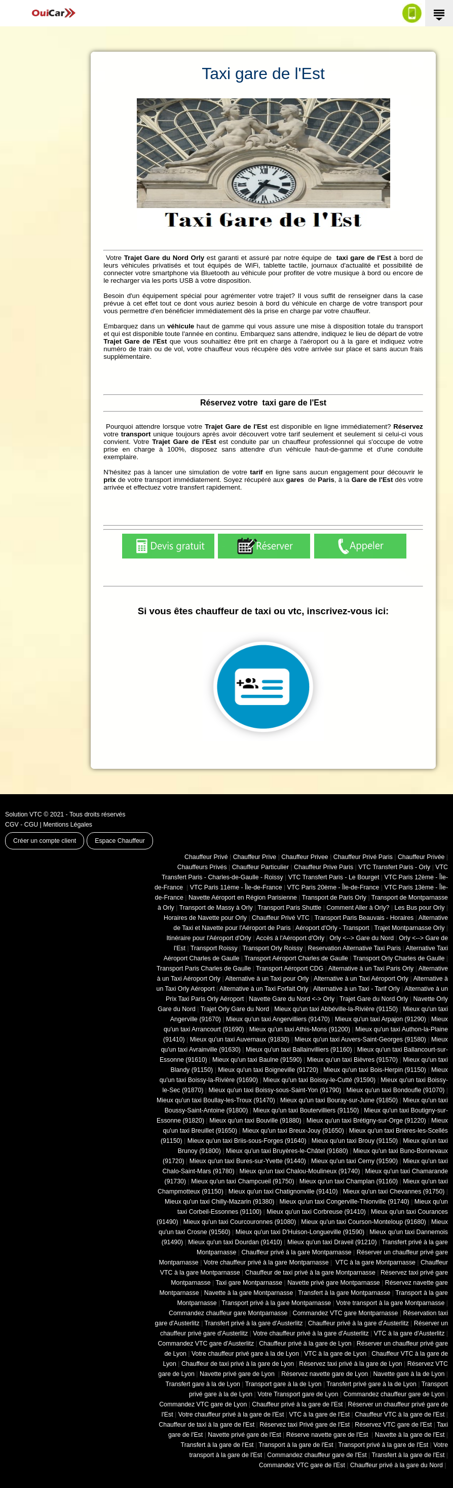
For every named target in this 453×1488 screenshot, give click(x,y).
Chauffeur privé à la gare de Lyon (305, 1343)
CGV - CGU (21, 824)
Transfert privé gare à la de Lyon (371, 1384)
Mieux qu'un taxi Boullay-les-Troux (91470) (216, 1100)
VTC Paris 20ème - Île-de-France (333, 887)
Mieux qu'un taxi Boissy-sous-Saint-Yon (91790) (275, 1090)
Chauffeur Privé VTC (281, 917)
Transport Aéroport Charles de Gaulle (296, 958)
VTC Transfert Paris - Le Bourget (334, 877)
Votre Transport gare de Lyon (297, 1394)
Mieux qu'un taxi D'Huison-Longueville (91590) (300, 1232)
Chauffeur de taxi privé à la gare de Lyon (237, 1363)
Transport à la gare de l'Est (295, 1444)
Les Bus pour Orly (420, 907)
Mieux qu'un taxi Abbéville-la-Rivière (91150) (336, 1009)
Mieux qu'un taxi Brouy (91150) (355, 1140)
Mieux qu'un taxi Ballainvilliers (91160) (299, 1049)
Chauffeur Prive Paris (323, 867)
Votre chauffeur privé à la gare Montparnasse (266, 1262)
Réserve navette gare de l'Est (328, 1434)
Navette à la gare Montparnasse (248, 1292)
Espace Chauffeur (120, 840)
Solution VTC (23, 814)
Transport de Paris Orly (334, 897)
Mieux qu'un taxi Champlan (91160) (348, 1181)
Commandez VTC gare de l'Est (302, 1465)
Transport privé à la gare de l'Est (383, 1444)
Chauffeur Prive (255, 857)
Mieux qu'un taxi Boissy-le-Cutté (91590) (319, 1080)
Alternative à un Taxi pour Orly (267, 978)
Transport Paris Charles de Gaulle (204, 968)
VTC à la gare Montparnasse (375, 1262)
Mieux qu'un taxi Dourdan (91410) (235, 1242)
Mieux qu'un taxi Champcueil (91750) (242, 1181)
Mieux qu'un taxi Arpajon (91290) (380, 1019)
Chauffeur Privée (421, 857)
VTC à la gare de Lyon (335, 1353)
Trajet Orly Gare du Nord (235, 1009)
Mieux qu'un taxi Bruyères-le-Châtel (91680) (287, 1151)
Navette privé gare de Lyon (238, 1374)
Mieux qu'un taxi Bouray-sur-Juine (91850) (339, 1100)
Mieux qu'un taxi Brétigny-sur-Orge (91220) (366, 1120)
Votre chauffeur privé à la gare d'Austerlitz (311, 1333)
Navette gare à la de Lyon (408, 1374)
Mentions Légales (67, 824)
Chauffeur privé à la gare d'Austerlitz (358, 1323)
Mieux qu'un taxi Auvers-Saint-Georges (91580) (360, 1039)
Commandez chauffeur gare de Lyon (394, 1394)
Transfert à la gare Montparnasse (344, 1292)
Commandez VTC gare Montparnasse (345, 1313)
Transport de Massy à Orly (216, 907)
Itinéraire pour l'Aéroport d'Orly (208, 938)
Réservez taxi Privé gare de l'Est (304, 1424)
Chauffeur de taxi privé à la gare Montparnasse (310, 1272)
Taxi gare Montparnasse (248, 1282)
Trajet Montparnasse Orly (409, 928)
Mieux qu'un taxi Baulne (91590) (257, 1059)
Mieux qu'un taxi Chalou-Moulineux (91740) (300, 1171)
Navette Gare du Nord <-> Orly (291, 998)
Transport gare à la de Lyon (283, 1384)
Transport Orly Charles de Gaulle (399, 958)
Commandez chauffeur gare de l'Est (316, 1455)
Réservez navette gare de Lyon (324, 1374)
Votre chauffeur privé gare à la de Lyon (245, 1353)
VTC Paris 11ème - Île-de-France (236, 887)
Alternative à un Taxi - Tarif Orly (356, 988)
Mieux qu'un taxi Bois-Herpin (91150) (374, 1069)
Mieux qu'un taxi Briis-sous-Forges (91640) (247, 1140)
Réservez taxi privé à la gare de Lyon (350, 1363)
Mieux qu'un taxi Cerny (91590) (354, 1161)
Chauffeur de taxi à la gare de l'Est (206, 1424)
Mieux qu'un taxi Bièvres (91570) (352, 1059)
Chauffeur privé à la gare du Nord (396, 1465)
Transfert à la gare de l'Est (217, 1444)
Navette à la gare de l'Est (410, 1434)
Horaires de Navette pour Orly (205, 917)
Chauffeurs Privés (202, 867)
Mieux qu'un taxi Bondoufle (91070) (396, 1090)
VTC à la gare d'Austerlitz (409, 1333)
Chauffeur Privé (206, 857)
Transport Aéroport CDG (289, 968)
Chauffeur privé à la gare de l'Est (297, 1404)
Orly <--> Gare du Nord (361, 938)
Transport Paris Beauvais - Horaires (364, 917)
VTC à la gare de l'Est (319, 1414)
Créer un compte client (44, 840)
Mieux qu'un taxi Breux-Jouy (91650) (293, 1130)
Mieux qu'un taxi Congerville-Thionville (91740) (344, 1201)
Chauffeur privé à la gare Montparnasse (296, 1252)
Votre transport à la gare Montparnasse (390, 1303)
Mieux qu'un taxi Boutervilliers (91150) (306, 1110)
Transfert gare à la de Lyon (203, 1384)
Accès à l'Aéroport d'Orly (290, 938)
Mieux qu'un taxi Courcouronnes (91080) (239, 1221)
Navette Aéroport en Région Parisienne (242, 897)
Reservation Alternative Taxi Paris (354, 948)
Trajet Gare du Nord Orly (373, 998)
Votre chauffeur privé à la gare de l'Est (231, 1414)
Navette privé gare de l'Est (244, 1434)
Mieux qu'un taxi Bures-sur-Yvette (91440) (248, 1161)
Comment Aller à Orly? (357, 907)
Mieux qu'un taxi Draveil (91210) (332, 1242)
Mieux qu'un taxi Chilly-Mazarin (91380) (219, 1201)
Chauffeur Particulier (260, 867)
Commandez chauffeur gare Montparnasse (228, 1313)
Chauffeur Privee (304, 857)
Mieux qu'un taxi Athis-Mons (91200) (299, 1029)
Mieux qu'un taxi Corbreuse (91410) (316, 1211)
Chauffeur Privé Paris (363, 857)
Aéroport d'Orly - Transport (332, 928)
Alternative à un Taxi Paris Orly (371, 968)
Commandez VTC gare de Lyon (203, 1404)
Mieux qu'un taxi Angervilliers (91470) (278, 1019)
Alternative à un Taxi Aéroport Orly (361, 978)
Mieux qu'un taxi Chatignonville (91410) (283, 1191)
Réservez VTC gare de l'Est (393, 1424)
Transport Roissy (214, 948)
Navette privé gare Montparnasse (333, 1282)
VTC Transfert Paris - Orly (394, 867)
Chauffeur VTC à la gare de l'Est (399, 1414)
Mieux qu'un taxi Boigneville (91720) (268, 1069)
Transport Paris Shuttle (289, 907)
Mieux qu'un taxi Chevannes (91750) (394, 1191)
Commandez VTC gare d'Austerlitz (206, 1343)
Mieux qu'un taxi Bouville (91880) (255, 1120)
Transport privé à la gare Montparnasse (276, 1303)
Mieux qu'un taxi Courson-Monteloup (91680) (363, 1221)
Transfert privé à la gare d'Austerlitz (254, 1323)
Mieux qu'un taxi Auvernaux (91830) (240, 1039)
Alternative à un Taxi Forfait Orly (263, 988)
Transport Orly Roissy (273, 948)
